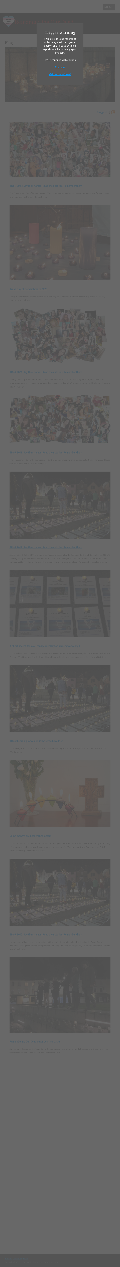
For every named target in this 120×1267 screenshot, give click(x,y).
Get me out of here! (60, 74)
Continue (60, 67)
